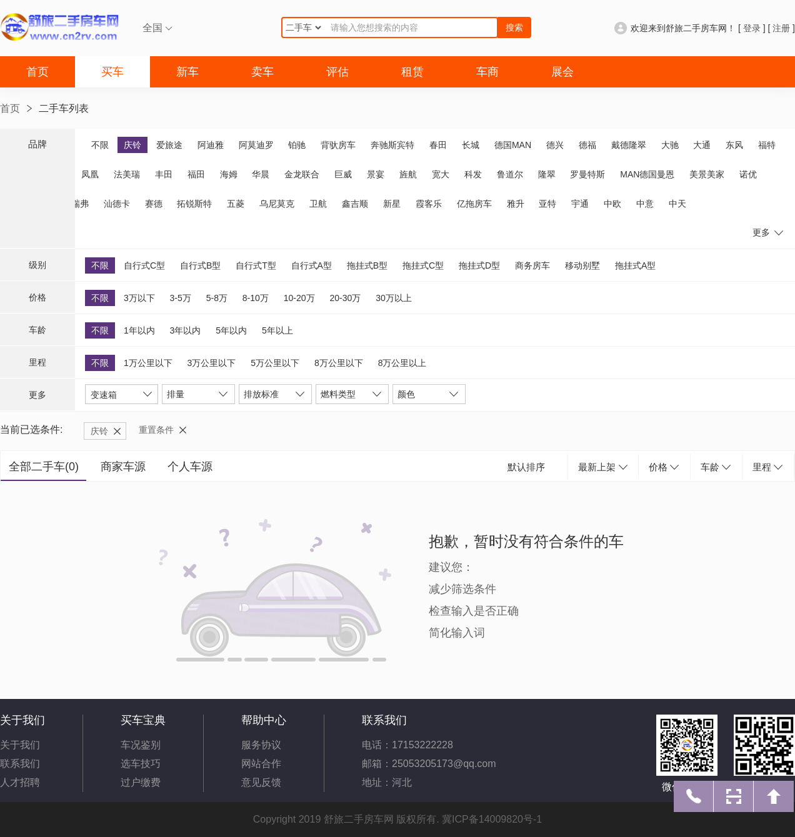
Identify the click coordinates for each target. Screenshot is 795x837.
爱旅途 (169, 145)
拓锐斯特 (194, 204)
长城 (470, 145)
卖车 (262, 72)
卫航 (318, 204)
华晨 (260, 174)
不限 (100, 145)
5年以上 (277, 330)
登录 (752, 28)
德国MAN (512, 145)
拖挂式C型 (423, 265)
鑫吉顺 (355, 204)
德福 (587, 145)
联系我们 (20, 763)
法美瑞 (127, 174)
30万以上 (394, 298)
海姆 (229, 174)
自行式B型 (200, 265)
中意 (645, 204)
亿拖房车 (474, 204)
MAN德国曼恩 (647, 174)
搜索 (514, 27)
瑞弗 (80, 204)
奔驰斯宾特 (392, 145)
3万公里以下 (212, 363)
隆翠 (547, 174)
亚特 (547, 204)
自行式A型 (311, 265)
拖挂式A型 (635, 265)
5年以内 (231, 330)
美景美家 (706, 174)
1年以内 (139, 330)
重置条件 (156, 430)
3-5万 (180, 298)
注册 (781, 28)
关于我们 (20, 745)
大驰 (670, 145)
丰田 (163, 174)
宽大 (440, 174)
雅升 (515, 204)
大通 (702, 145)
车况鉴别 (141, 745)
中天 (677, 204)
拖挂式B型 (367, 265)
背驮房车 (338, 145)
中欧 (612, 204)
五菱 (235, 204)
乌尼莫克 (276, 204)
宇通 (580, 204)
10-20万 (299, 298)
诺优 (748, 174)
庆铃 (132, 145)
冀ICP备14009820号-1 (492, 819)
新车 (187, 72)
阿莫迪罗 (256, 145)
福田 (196, 174)
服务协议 (261, 745)
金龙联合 (301, 174)
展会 (562, 72)
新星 (392, 204)
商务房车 (532, 265)
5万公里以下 (275, 363)
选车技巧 (141, 763)
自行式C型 (144, 265)
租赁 (412, 72)
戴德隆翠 (628, 145)
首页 (37, 72)
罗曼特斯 (587, 174)
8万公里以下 (338, 363)
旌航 (408, 174)
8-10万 (255, 298)
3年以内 (185, 330)
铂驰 (297, 145)
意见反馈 (261, 782)
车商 (487, 72)
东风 (734, 145)
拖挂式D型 (479, 265)
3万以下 (139, 298)
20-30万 (345, 298)
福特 (767, 145)
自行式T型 (256, 265)
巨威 (343, 174)
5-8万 (217, 298)
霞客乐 (429, 204)
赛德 (153, 204)
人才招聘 (20, 782)
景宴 (375, 174)
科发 (473, 174)
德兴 (555, 145)
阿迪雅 (211, 145)
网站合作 (261, 763)
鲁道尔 (510, 174)
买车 (112, 72)
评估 (337, 72)
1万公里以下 (148, 363)
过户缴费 (141, 782)
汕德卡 (117, 204)
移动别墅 (582, 265)
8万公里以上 (402, 363)
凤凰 (90, 174)
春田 (438, 145)
